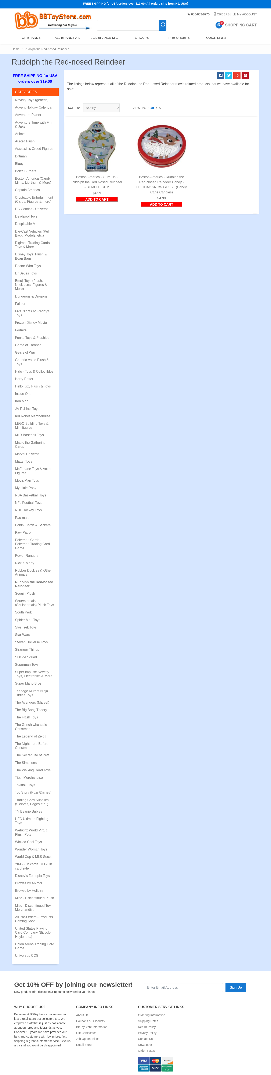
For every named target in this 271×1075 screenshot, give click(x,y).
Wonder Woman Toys (31, 849)
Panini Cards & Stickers (33, 525)
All (160, 108)
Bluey (19, 163)
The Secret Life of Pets (32, 755)
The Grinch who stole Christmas (31, 726)
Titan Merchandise (29, 777)
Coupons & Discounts (90, 1021)
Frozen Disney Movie (31, 322)
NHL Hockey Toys (28, 510)
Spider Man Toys (27, 620)
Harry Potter (24, 379)
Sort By (74, 107)
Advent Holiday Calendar (34, 107)
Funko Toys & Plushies (32, 337)
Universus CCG (27, 955)
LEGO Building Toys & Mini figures (31, 425)
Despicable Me (26, 224)
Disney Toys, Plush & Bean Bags (31, 256)
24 (144, 108)
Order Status (146, 1050)
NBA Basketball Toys (30, 495)
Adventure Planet (28, 115)
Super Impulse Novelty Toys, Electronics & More (33, 674)
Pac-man (22, 518)
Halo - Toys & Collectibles (34, 371)
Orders (221, 14)
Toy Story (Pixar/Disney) (33, 792)
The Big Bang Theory (31, 710)
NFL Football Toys (28, 502)
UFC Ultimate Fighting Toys (31, 821)
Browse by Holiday (29, 890)
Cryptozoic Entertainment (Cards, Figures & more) (34, 199)
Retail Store (84, 1044)
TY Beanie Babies (28, 811)
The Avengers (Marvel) (32, 702)
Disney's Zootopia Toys (32, 876)
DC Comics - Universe (31, 209)
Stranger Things (27, 649)
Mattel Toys (23, 461)
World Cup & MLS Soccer (34, 857)
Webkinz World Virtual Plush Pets (31, 832)
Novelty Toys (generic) (31, 100)
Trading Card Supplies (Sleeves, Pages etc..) (32, 802)
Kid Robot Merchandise (32, 416)
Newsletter (145, 1044)
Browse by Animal (28, 883)
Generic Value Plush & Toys (32, 362)
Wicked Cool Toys (28, 842)
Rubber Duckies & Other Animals (33, 572)
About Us (82, 1015)
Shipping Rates (148, 1021)
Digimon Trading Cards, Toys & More (33, 245)
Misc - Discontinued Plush (34, 898)
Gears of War (25, 352)
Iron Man (21, 401)
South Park (23, 612)
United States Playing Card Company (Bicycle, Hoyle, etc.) (33, 932)
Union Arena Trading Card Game (34, 946)
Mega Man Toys (27, 480)
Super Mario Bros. (28, 683)
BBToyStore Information (92, 1027)
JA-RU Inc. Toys (27, 409)
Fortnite (20, 330)
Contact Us (145, 1039)
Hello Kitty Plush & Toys (33, 386)
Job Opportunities (88, 1039)
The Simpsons (26, 763)
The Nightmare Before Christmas (31, 746)
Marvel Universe (27, 454)
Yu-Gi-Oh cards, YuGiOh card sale (33, 866)
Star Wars (22, 635)
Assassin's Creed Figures (34, 148)
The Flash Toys (26, 717)
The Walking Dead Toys (33, 770)
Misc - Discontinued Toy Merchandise (33, 907)
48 (152, 108)
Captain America (27, 190)
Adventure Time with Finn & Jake (34, 124)
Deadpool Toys (26, 216)
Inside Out (22, 394)
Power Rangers (26, 555)
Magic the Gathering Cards (30, 444)
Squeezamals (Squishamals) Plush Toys (34, 603)
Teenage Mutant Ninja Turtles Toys (31, 693)
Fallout (20, 304)
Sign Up (236, 987)
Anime (20, 134)
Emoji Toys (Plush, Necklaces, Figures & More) (31, 285)
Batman (21, 156)
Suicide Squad (26, 657)
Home (15, 49)
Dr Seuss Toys (26, 273)
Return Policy (147, 1027)
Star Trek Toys (26, 627)
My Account (245, 14)
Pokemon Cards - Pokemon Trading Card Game (32, 544)
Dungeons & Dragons (31, 296)
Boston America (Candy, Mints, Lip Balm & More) (33, 180)
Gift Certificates (86, 1033)
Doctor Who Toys (28, 266)
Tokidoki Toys (25, 785)
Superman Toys (27, 664)
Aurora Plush (25, 141)
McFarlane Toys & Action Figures (33, 471)
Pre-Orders (178, 38)
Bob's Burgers (25, 171)
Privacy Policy (147, 1033)
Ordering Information (151, 1015)
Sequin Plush (25, 593)
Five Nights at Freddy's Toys (32, 313)
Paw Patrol (23, 532)
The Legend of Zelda (30, 736)
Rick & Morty (24, 563)
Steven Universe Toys (31, 642)
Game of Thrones (28, 345)
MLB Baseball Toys (29, 435)
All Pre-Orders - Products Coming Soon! (34, 919)
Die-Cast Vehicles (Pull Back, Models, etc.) (32, 233)
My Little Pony (25, 488)
